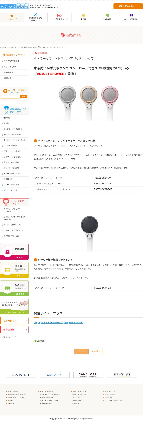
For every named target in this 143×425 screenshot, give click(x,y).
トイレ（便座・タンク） (14, 176)
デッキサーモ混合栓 (12, 170)
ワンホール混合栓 (11, 147)
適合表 (10, 403)
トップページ (4, 47)
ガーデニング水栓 (11, 193)
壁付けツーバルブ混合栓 (14, 129)
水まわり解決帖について (50, 403)
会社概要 (109, 400)
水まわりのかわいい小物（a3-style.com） (14, 222)
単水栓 (7, 124)
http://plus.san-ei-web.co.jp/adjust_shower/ (58, 322)
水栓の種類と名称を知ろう (51, 396)
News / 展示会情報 (11, 61)
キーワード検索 (17, 91)
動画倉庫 (7, 78)
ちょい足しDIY (10, 67)
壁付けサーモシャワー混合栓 (16, 141)
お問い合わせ (110, 396)
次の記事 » (99, 352)
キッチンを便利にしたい (14, 229)
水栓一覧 (6, 117)
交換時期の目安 (46, 406)
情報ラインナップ (17, 47)
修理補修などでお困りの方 (19, 396)
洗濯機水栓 (8, 182)
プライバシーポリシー (114, 403)
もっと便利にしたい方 (17, 400)
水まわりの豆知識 (47, 393)
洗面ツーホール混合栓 (13, 153)
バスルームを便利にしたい (15, 235)
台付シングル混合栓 (12, 164)
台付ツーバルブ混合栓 (13, 159)
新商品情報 (30, 47)
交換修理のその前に (48, 400)
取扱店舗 (11, 406)
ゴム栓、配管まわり (12, 188)
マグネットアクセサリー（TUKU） (14, 213)
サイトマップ (110, 393)
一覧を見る (78, 352)
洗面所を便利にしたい (13, 241)
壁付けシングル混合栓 (13, 135)
